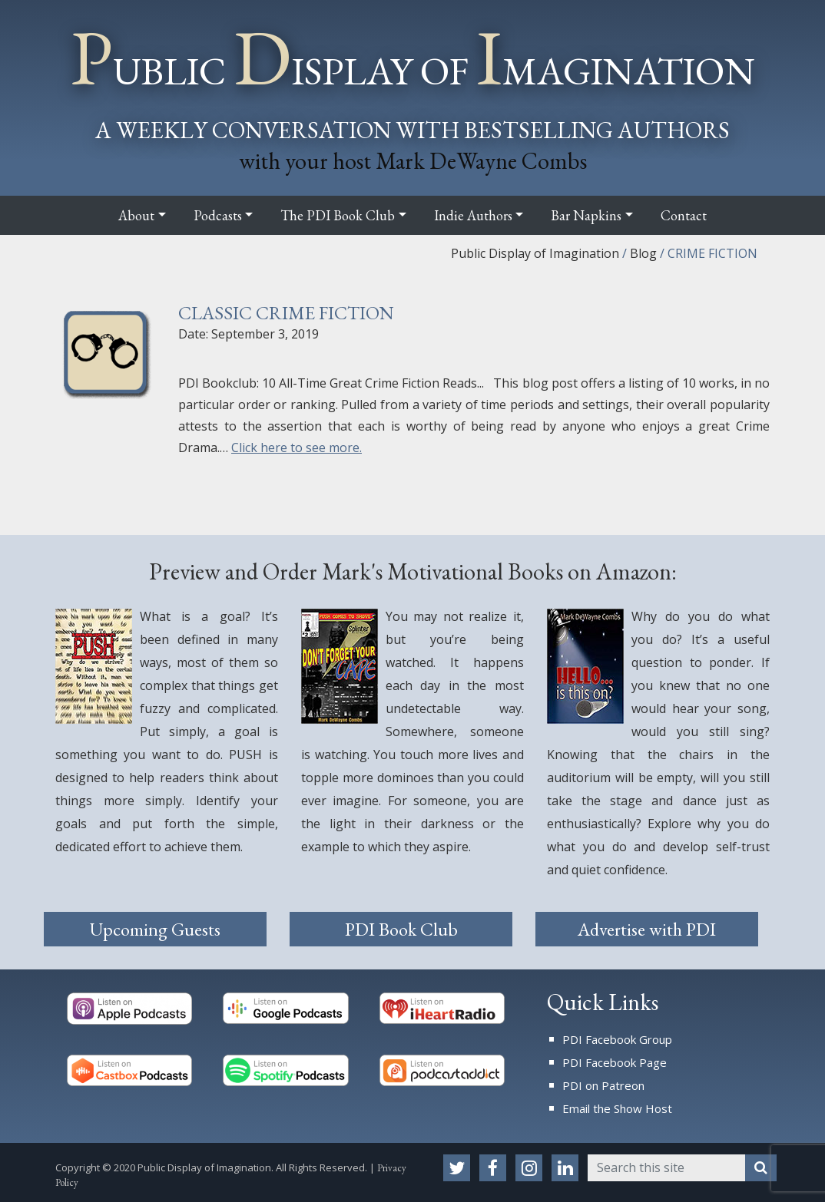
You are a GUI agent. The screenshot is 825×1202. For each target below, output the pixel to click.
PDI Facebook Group (617, 1039)
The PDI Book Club (337, 215)
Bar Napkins (586, 215)
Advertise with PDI (647, 929)
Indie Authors (473, 215)
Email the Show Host (617, 1108)
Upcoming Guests (155, 929)
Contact (684, 215)
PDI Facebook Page (614, 1062)
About (136, 215)
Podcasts (218, 215)
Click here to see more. (296, 447)
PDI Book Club (401, 929)
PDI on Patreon (603, 1085)
